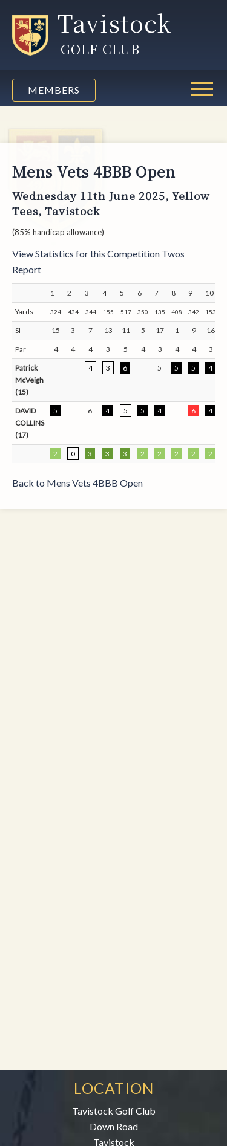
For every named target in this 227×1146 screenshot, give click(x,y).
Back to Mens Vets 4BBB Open (77, 482)
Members (54, 90)
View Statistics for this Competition (86, 253)
